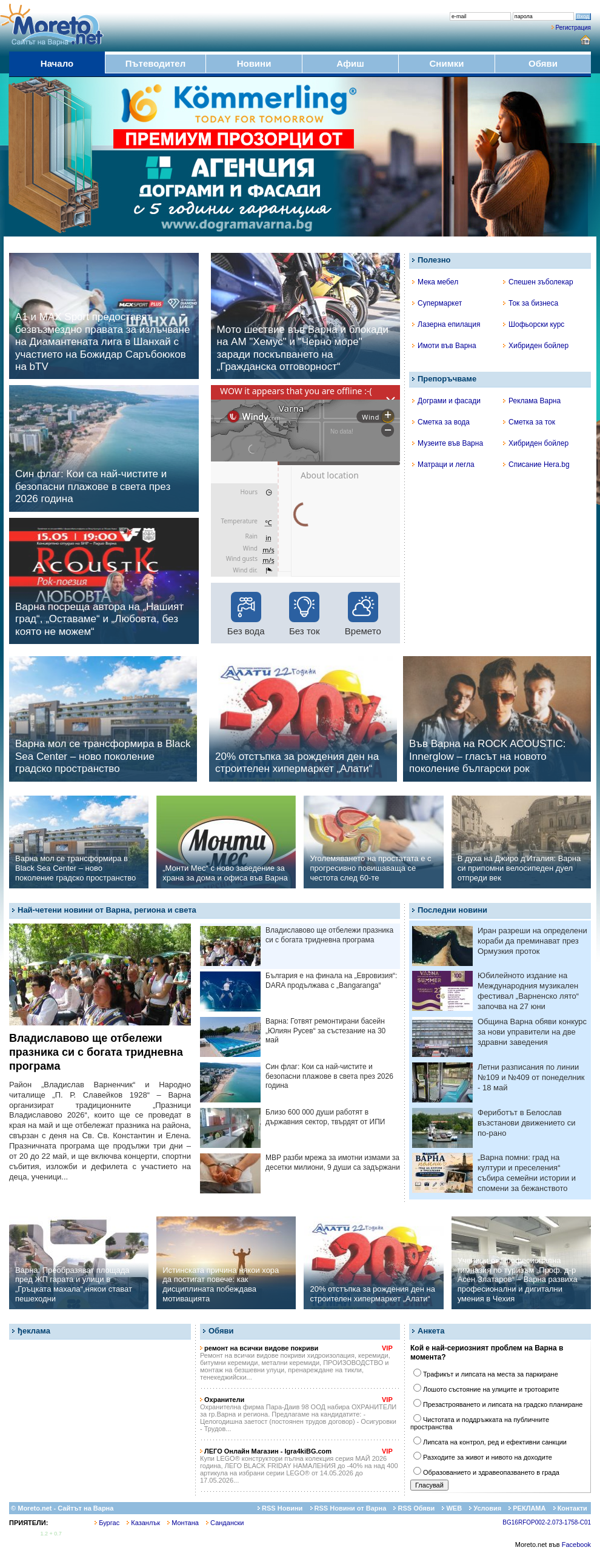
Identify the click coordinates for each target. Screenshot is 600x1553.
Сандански (225, 1522)
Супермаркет (437, 303)
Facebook (576, 1544)
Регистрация (573, 27)
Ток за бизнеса (530, 303)
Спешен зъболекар (538, 282)
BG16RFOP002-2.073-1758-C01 (546, 1522)
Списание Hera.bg (536, 464)
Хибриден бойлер (535, 345)
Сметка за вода (441, 422)
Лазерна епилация (446, 324)
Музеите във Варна (447, 443)
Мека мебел (435, 282)
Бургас (107, 1522)
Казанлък (143, 1522)
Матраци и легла (443, 464)
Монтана (183, 1522)
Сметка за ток (529, 422)
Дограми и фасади (446, 401)
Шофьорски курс (533, 324)
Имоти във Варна (444, 345)
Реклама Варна (532, 401)
